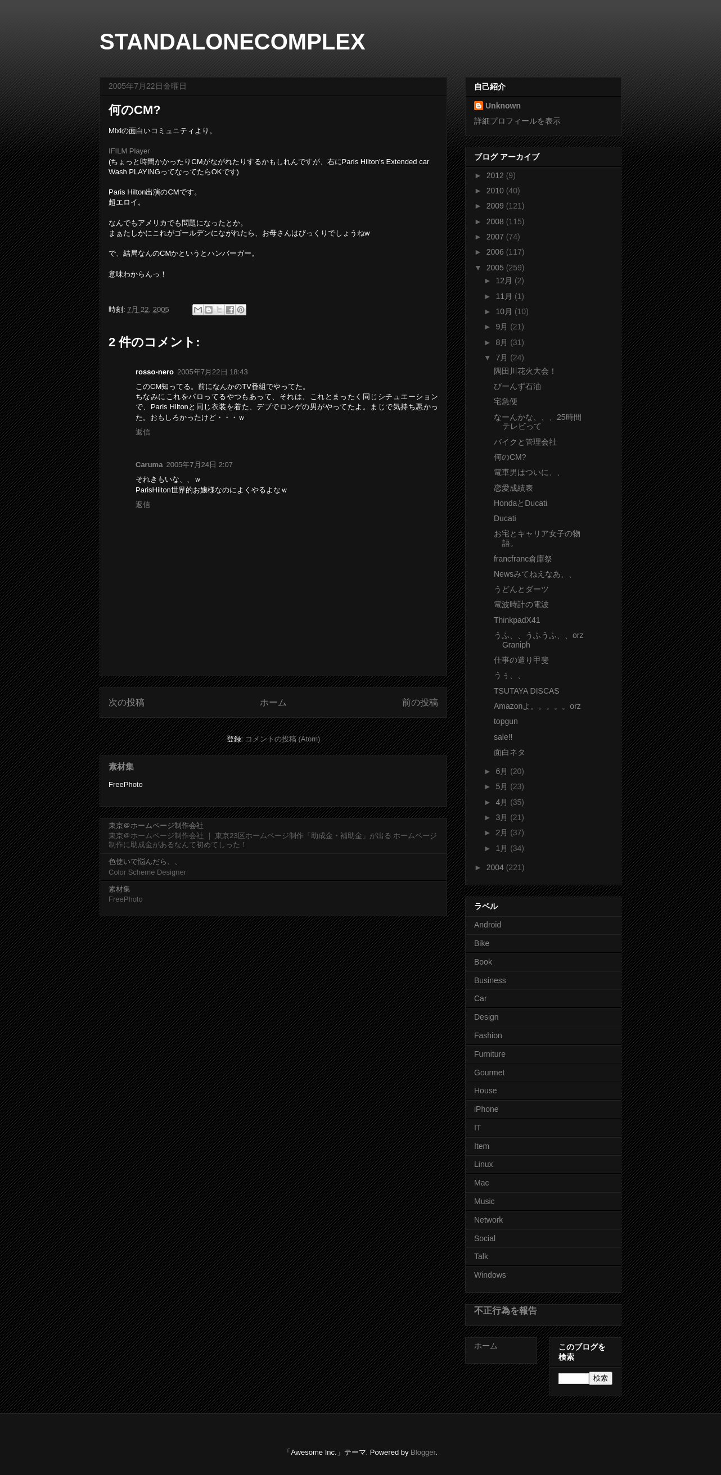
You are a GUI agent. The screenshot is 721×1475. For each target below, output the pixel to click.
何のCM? (510, 457)
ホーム (273, 702)
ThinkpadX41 (517, 620)
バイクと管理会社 (525, 441)
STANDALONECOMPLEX (233, 41)
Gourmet (489, 1072)
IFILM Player (129, 151)
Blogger (423, 1452)
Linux (483, 1164)
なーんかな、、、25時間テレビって (538, 422)
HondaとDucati (520, 503)
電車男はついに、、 (529, 472)
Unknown (503, 105)
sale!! (503, 736)
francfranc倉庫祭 (523, 558)
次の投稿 (127, 702)
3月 (502, 817)
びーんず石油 (517, 386)
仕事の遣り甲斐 (521, 659)
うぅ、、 (509, 675)
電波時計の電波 (521, 604)
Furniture (490, 1053)
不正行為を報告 (505, 1310)
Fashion (488, 1035)
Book (483, 961)
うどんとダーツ (521, 589)
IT (477, 1127)
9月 (502, 326)
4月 (502, 802)
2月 (502, 832)
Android (487, 924)
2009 (496, 205)
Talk (481, 1256)
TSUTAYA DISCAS (527, 690)
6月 (502, 771)
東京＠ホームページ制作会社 (156, 825)
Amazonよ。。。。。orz (537, 706)
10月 (504, 311)
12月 (504, 280)
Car (480, 998)
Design (486, 1016)
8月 (502, 342)
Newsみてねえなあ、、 (535, 573)
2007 (496, 236)
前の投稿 (420, 702)
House (485, 1090)
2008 (496, 221)
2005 (496, 267)
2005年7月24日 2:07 (199, 464)
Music (484, 1201)
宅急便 (505, 401)
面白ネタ (509, 752)
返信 (143, 432)
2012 (496, 175)
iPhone (486, 1109)
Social (484, 1238)
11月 (504, 296)
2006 (496, 251)
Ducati (505, 518)
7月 (502, 357)
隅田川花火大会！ (525, 371)
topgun (506, 721)
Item (481, 1146)
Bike (481, 943)
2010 (496, 190)
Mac (481, 1182)
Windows (490, 1274)
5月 (502, 786)
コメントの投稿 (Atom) (283, 739)
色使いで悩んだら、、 (145, 861)
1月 (502, 848)
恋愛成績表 (513, 487)
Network (488, 1219)
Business (490, 980)
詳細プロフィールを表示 (517, 120)
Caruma (149, 464)
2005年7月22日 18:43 (212, 372)
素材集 (121, 766)
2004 (496, 867)
